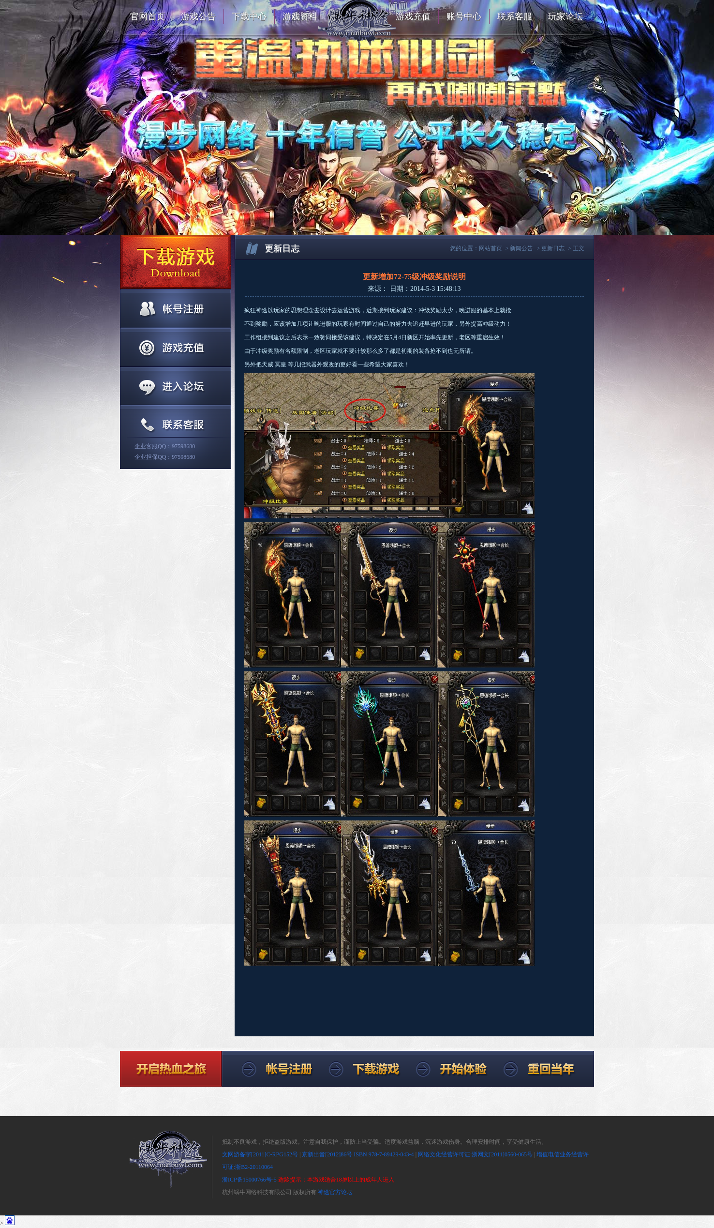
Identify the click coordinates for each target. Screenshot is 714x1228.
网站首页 (490, 248)
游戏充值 (413, 16)
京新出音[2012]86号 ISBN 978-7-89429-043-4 (358, 1154)
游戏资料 (300, 16)
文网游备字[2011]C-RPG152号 (260, 1154)
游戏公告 (198, 16)
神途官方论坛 (335, 1192)
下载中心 (249, 16)
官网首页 (147, 16)
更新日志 (553, 248)
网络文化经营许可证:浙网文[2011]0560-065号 (475, 1154)
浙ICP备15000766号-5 (249, 1179)
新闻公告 (521, 248)
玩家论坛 (565, 16)
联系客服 (514, 16)
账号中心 (463, 16)
